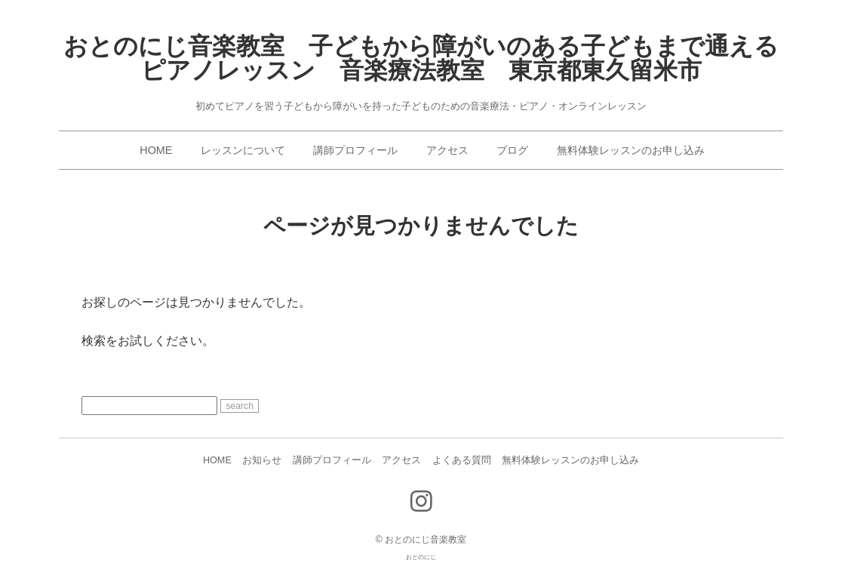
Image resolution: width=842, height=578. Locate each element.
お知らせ (261, 460)
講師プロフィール (355, 150)
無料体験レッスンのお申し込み (631, 150)
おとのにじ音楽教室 (425, 539)
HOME (156, 150)
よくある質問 (461, 460)
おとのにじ (421, 557)
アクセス (447, 150)
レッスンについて (243, 150)
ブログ (512, 150)
